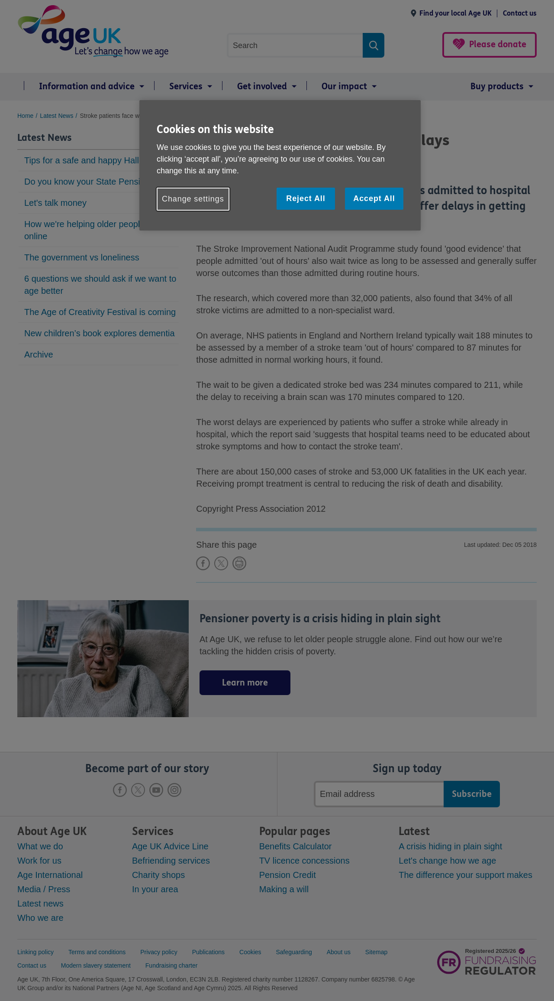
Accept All (374, 198)
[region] (280, 165)
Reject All (305, 198)
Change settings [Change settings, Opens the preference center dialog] (193, 199)
